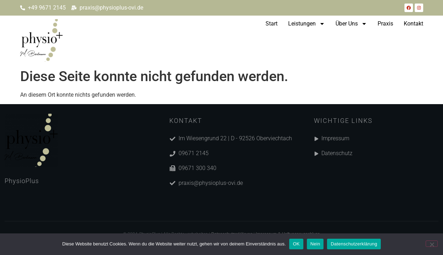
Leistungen (306, 23)
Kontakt (413, 23)
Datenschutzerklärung (354, 243)
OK (296, 243)
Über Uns (351, 23)
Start (272, 23)
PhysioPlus (22, 181)
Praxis (385, 23)
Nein (315, 243)
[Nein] (432, 243)
